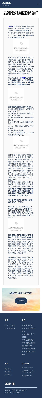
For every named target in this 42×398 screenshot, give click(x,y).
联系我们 (21, 300)
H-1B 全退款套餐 (28, 340)
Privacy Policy (15, 392)
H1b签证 (11, 26)
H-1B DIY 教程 (10, 325)
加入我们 (8, 369)
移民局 (22, 78)
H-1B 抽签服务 (27, 325)
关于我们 (8, 372)
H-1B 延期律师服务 (28, 349)
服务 (23, 320)
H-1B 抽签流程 (10, 328)
